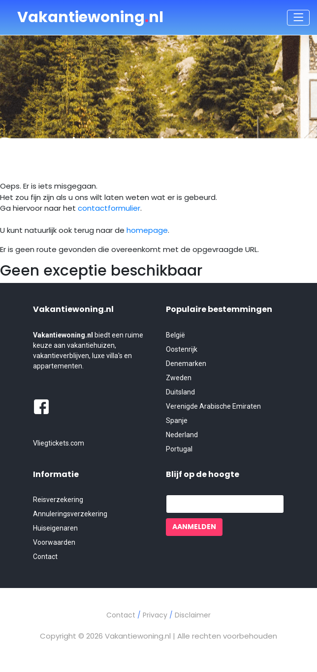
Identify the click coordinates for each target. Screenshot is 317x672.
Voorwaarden (54, 542)
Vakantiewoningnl (90, 17)
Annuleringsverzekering (70, 514)
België (175, 335)
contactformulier (109, 208)
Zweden (178, 378)
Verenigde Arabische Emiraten (213, 406)
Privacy (156, 615)
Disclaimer (193, 615)
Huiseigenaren (55, 528)
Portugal (179, 449)
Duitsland (180, 392)
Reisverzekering (58, 500)
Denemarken (186, 363)
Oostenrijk (181, 349)
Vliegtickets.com (58, 443)
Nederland (182, 435)
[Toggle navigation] (298, 18)
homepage (147, 230)
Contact (45, 556)
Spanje (177, 420)
